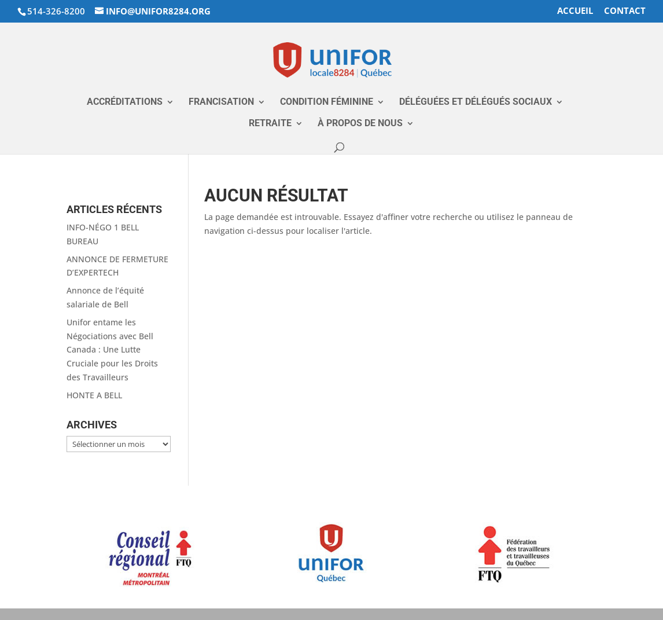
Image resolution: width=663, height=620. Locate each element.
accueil (575, 11)
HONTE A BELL (94, 395)
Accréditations (125, 102)
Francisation (221, 102)
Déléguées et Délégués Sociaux (475, 102)
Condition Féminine (326, 102)
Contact (625, 11)
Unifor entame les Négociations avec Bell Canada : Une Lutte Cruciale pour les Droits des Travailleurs (112, 350)
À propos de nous (360, 124)
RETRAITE (270, 124)
